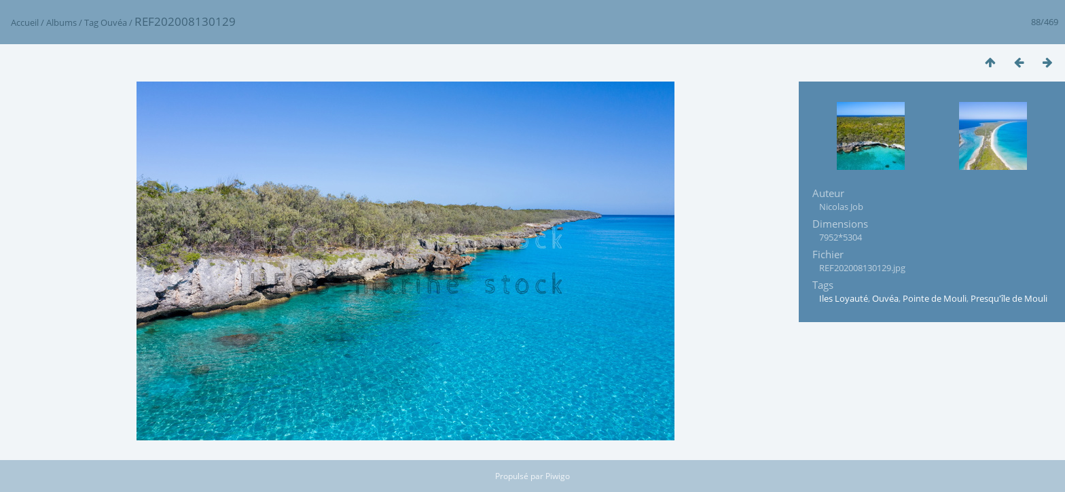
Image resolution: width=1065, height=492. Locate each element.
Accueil (25, 22)
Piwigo (557, 476)
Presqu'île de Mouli (1009, 298)
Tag (91, 22)
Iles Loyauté (843, 298)
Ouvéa (114, 22)
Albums (61, 22)
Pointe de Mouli (935, 298)
